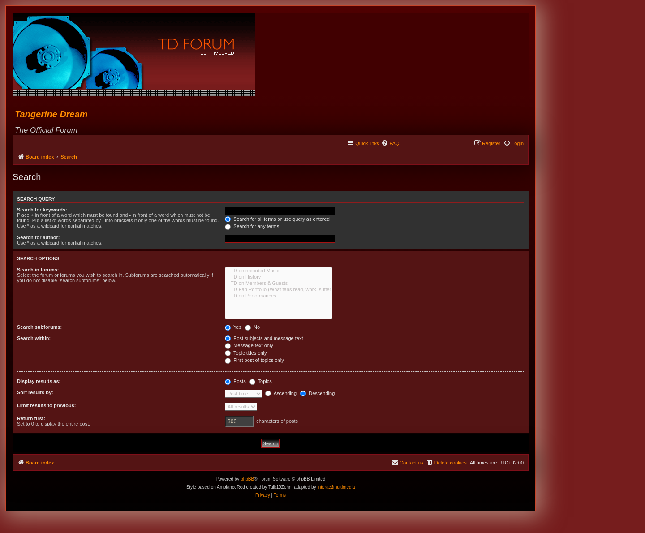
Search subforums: (39, 327)
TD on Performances (278, 296)
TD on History (278, 277)
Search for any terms (252, 226)
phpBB (247, 479)
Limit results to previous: (46, 405)
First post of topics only (254, 360)
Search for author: (38, 237)
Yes (233, 327)
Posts (235, 381)
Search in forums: (38, 269)
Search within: (34, 338)
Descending (317, 393)
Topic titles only (246, 353)
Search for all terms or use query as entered (277, 219)
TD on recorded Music (278, 271)
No (252, 327)
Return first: (31, 418)
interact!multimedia (336, 487)
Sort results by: (35, 392)
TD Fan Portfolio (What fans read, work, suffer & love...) (278, 290)
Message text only (249, 345)
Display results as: (38, 381)
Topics (260, 381)
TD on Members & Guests (278, 283)
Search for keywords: (42, 209)
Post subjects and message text (264, 338)
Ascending (281, 393)
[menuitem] (390, 143)
